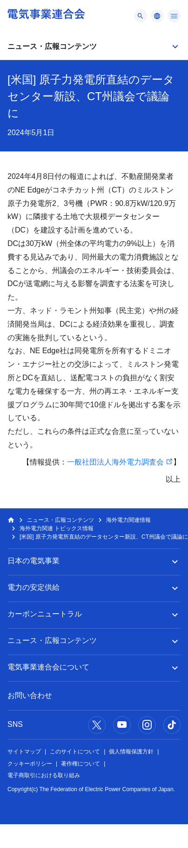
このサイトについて (75, 751)
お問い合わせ (29, 695)
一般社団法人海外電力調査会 (115, 462)
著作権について (80, 763)
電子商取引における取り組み (43, 775)
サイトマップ (24, 751)
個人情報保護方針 (131, 751)
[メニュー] (140, 15)
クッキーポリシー (29, 763)
